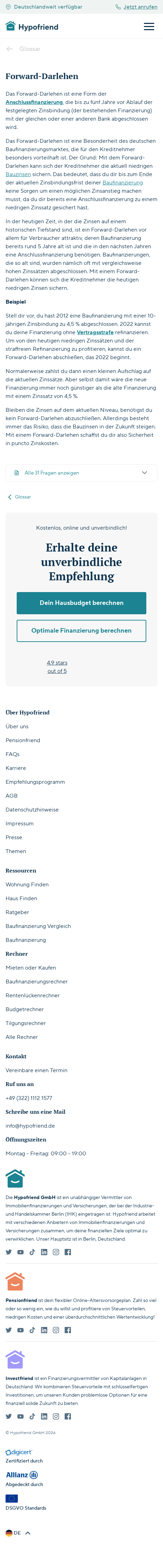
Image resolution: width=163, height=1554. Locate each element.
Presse (14, 837)
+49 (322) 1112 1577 (29, 1098)
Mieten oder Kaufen (31, 967)
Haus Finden (21, 898)
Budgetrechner (25, 1009)
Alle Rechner (22, 1037)
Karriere (16, 768)
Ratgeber (17, 912)
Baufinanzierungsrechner (37, 981)
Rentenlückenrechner (33, 995)
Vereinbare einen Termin (36, 1070)
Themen (16, 851)
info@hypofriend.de (30, 1125)
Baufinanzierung (123, 182)
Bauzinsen (18, 174)
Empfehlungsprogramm (35, 782)
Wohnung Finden (27, 884)
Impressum (20, 823)
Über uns (17, 726)
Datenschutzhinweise (32, 809)
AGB (12, 795)
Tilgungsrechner (26, 1023)
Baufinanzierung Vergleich (38, 926)
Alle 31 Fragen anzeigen (81, 473)
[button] (19, 1533)
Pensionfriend (23, 740)
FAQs (12, 754)
